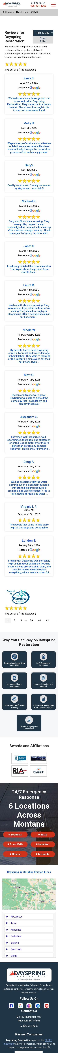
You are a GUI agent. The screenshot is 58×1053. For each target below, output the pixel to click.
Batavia (15, 942)
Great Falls (15, 844)
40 (39, 620)
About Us (21, 12)
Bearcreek (16, 949)
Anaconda (16, 929)
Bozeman (15, 834)
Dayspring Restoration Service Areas (29, 872)
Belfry (14, 955)
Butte (42, 834)
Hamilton (42, 844)
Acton (14, 923)
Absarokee (17, 916)
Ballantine (16, 936)
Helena (15, 854)
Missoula (42, 854)
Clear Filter (43, 40)
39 (31, 620)
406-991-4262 (38, 5)
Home (7, 12)
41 (47, 620)
